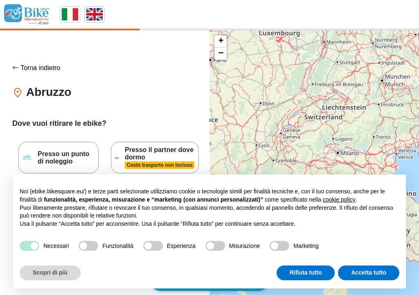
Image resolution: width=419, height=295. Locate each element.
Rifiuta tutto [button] (306, 272)
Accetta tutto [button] (368, 272)
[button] (220, 41)
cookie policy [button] (339, 199)
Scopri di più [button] (50, 272)
